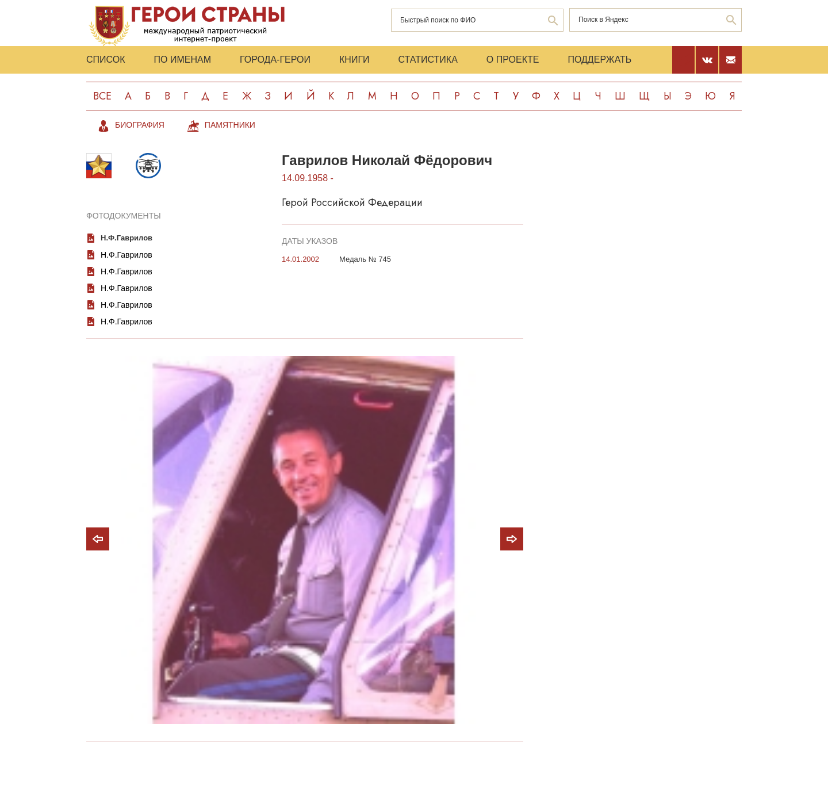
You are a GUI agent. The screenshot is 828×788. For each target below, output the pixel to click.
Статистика (428, 59)
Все (102, 96)
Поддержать (599, 59)
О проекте (512, 59)
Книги (354, 59)
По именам (182, 59)
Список (105, 59)
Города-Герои (275, 59)
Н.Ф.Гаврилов (126, 238)
